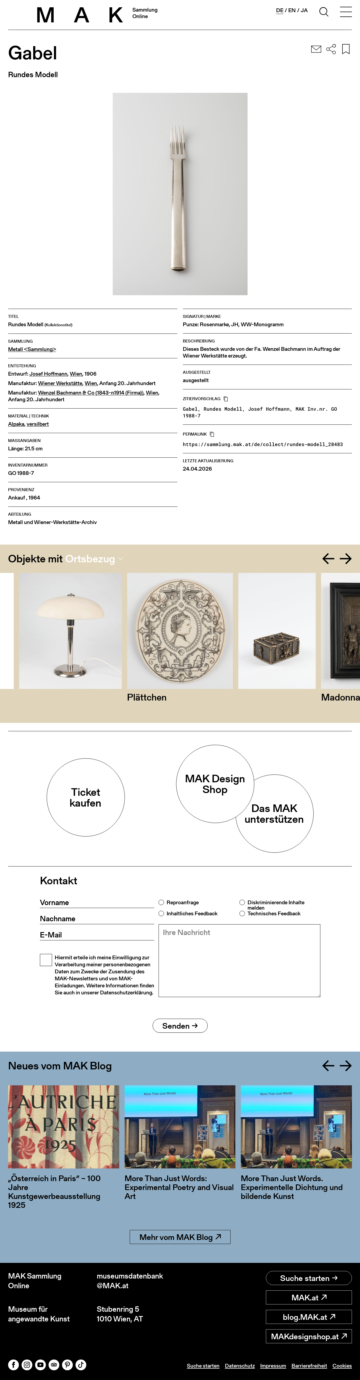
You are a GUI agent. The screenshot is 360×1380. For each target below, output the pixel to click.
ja (304, 10)
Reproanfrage (183, 902)
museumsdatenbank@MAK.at (130, 1281)
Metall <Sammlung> (32, 349)
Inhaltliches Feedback (192, 913)
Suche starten (309, 1278)
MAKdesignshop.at (309, 1336)
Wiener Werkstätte (60, 383)
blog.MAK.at (309, 1317)
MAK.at (309, 1297)
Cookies (342, 1365)
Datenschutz (240, 1365)
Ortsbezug (90, 558)
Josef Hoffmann (48, 374)
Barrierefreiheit (309, 1365)
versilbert (38, 424)
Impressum (273, 1365)
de (279, 10)
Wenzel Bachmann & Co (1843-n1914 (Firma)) (90, 392)
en (292, 10)
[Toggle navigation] (346, 13)
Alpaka (16, 424)
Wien (76, 374)
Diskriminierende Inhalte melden (276, 905)
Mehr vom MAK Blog (180, 1237)
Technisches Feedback (274, 913)
